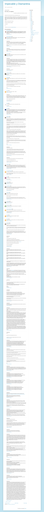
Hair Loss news (12, 270)
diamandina (8, 116)
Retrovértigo (32, 31)
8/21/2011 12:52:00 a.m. (9, 451)
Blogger (25, 508)
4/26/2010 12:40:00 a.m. (9, 370)
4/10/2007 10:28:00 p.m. (9, 70)
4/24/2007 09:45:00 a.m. (9, 190)
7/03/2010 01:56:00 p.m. (9, 416)
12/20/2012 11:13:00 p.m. (9, 457)
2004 (30, 41)
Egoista (7, 103)
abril (31, 28)
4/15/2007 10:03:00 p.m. (9, 155)
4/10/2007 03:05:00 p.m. (9, 51)
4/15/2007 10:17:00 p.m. (9, 168)
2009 (30, 18)
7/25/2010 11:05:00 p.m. (9, 427)
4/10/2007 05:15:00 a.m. (9, 34)
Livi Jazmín (8, 53)
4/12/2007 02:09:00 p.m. (9, 92)
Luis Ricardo (8, 201)
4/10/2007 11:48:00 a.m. (9, 46)
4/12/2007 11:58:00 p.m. (9, 106)
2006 (30, 39)
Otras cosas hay (32, 35)
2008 (30, 19)
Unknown (8, 77)
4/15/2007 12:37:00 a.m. (9, 114)
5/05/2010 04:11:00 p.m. (9, 397)
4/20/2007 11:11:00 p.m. (9, 174)
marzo (31, 36)
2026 (30, 11)
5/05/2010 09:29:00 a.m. (9, 390)
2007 (30, 20)
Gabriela (7, 90)
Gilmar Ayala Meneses (9, 30)
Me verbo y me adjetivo (33, 30)
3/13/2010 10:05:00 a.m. (9, 305)
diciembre (32, 21)
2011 (30, 17)
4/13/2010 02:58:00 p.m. (9, 346)
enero (31, 38)
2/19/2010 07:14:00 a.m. (9, 266)
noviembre (32, 22)
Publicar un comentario (8, 501)
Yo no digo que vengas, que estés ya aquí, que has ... (34, 34)
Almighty (31, 29)
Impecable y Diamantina (17, 3)
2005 (30, 40)
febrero (31, 37)
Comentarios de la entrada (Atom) (11, 504)
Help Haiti (20, 241)
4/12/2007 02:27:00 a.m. (9, 75)
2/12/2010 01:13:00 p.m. (9, 246)
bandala (7, 108)
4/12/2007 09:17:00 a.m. (9, 88)
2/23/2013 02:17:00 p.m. (9, 500)
